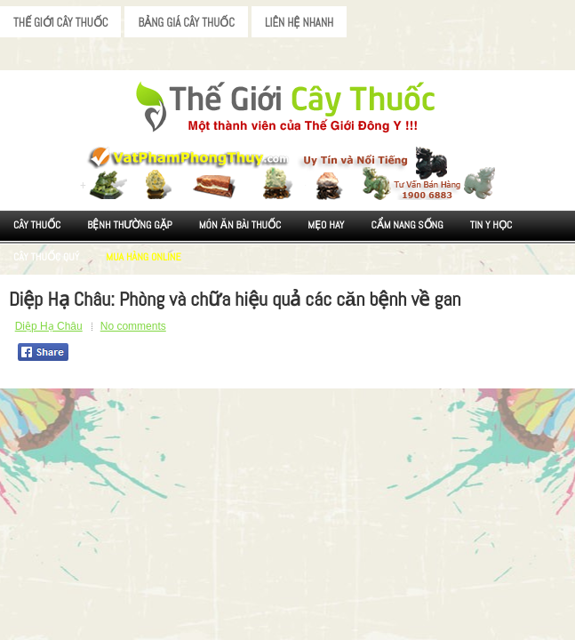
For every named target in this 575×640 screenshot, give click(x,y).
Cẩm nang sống (407, 225)
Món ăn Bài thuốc (240, 225)
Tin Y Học (491, 225)
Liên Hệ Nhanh (299, 22)
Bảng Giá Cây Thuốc (186, 22)
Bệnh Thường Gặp (129, 225)
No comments (133, 326)
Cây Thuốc (36, 225)
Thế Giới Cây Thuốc (60, 22)
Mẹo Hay (325, 225)
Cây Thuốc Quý (46, 257)
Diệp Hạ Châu (49, 326)
